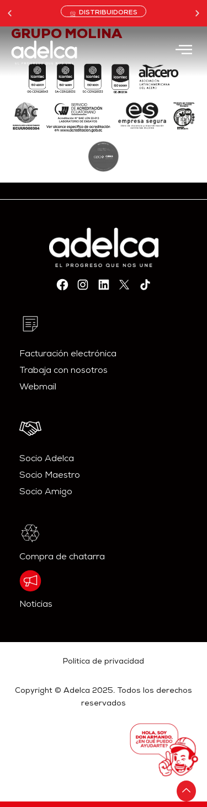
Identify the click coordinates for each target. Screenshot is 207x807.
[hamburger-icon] (183, 51)
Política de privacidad (103, 662)
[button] (10, 13)
